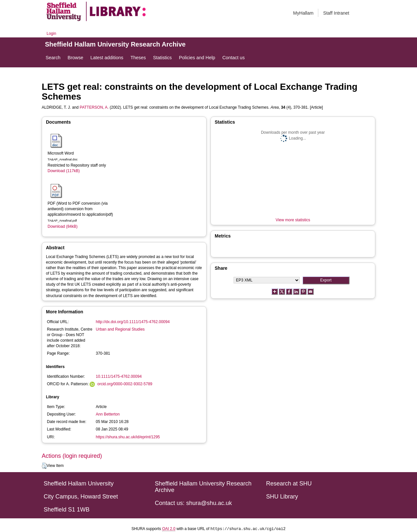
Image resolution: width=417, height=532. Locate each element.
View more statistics (293, 220)
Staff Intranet (336, 13)
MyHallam (303, 13)
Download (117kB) (64, 171)
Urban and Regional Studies (120, 329)
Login (51, 33)
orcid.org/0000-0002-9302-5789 (124, 384)
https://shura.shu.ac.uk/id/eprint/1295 (128, 437)
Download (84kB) (63, 226)
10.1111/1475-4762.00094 (119, 376)
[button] (44, 466)
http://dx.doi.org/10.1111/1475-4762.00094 (133, 322)
